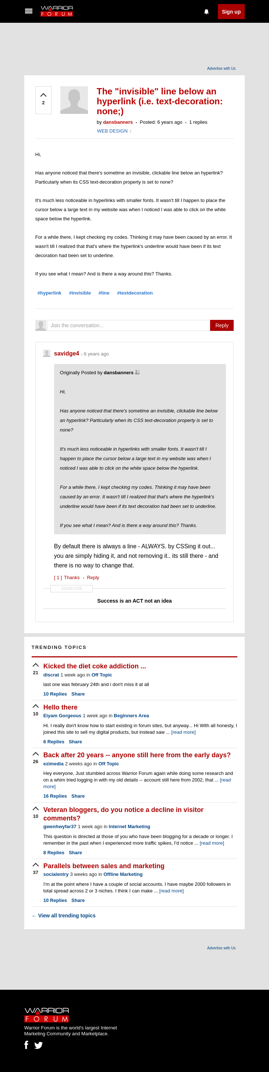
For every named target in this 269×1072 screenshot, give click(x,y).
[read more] (183, 732)
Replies (55, 694)
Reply (222, 325)
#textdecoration (135, 293)
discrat (51, 675)
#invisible (80, 293)
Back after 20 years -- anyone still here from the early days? (137, 755)
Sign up (231, 12)
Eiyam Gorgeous (62, 715)
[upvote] (43, 99)
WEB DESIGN (112, 131)
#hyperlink (49, 293)
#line (104, 293)
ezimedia (53, 763)
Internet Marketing (130, 826)
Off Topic (102, 675)
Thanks (67, 577)
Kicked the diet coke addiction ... (94, 666)
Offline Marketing (122, 874)
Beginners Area (131, 715)
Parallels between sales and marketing (103, 866)
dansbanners (118, 122)
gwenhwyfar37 (60, 826)
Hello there (60, 707)
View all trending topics (64, 915)
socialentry (56, 874)
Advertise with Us (221, 68)
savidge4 (67, 353)
